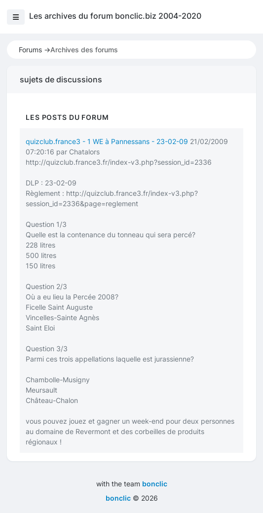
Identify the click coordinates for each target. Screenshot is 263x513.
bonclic (154, 483)
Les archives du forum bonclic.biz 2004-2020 (115, 16)
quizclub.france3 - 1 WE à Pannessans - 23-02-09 (107, 141)
